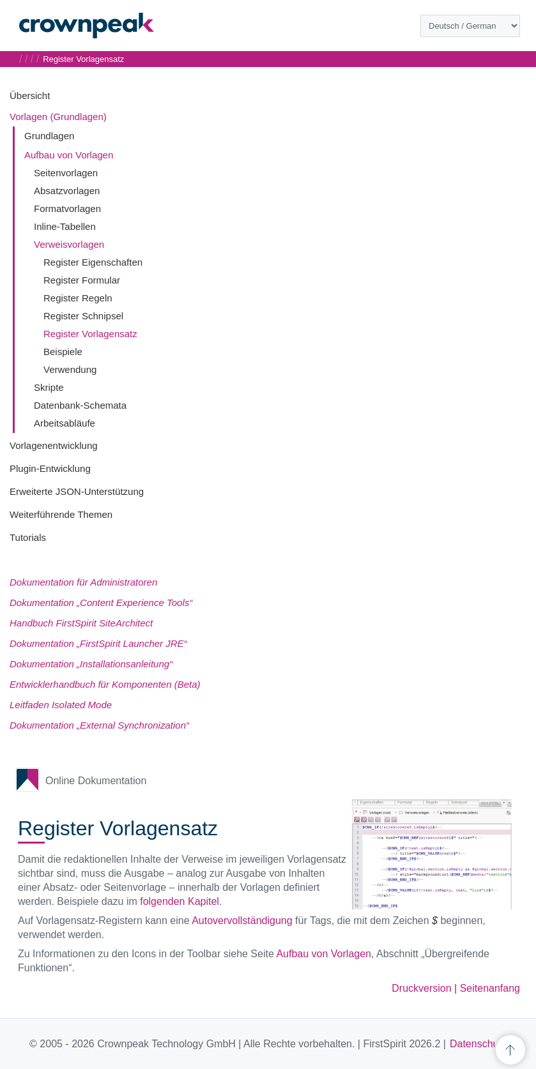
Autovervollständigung (242, 920)
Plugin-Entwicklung (50, 468)
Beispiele (62, 351)
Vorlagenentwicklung (54, 445)
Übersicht (30, 95)
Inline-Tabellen (65, 226)
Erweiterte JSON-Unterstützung (77, 491)
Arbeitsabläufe (64, 423)
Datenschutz (478, 1043)
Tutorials (28, 537)
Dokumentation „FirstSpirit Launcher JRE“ (98, 643)
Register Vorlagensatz (90, 333)
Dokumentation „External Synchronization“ (99, 725)
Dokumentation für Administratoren (83, 582)
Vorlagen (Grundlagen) (58, 116)
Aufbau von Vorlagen (68, 154)
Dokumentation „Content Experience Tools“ (101, 602)
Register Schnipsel (83, 315)
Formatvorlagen (67, 208)
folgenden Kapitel (179, 901)
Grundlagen (49, 135)
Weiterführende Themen (61, 514)
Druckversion (421, 988)
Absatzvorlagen (67, 190)
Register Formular (81, 280)
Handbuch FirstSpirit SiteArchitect (81, 623)
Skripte (49, 387)
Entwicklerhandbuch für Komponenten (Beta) (105, 684)
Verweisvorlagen (69, 244)
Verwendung (69, 369)
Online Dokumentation (95, 780)
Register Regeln (77, 297)
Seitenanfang (490, 988)
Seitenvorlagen (66, 172)
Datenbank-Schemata (80, 405)
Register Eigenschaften (92, 262)
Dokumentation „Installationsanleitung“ (91, 663)
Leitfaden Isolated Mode (61, 704)
